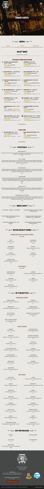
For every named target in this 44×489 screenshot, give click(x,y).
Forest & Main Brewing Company (13, 133)
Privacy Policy (39, 487)
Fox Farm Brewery (31, 109)
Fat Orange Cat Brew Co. (12, 73)
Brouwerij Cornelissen (14, 117)
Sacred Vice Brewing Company (32, 73)
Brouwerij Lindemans (34, 99)
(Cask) (7, 132)
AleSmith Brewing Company (35, 117)
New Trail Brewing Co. (11, 99)
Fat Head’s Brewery (14, 91)
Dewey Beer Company (30, 91)
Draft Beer (8, 45)
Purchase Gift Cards (12, 481)
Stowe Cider (10, 109)
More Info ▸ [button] (19, 67)
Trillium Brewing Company (32, 63)
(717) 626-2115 (22, 469)
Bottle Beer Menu (36, 45)
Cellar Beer (22, 45)
